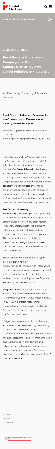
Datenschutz (10, 422)
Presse (6, 419)
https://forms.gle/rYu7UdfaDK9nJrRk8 (29, 139)
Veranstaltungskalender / (19, 19)
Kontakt (7, 415)
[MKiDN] (17, 439)
